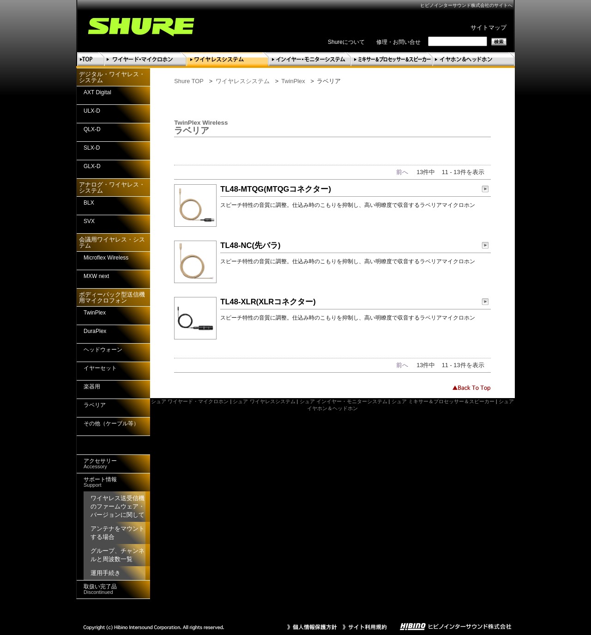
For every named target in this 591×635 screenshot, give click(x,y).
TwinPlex (293, 81)
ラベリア (95, 405)
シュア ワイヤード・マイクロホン (190, 401)
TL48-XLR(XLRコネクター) (268, 301)
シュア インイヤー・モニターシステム (343, 401)
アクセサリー (100, 463)
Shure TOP (189, 81)
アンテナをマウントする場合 (117, 532)
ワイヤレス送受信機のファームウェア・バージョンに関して (117, 506)
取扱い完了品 (100, 589)
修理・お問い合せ (398, 42)
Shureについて (346, 42)
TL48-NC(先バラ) (250, 245)
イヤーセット (100, 368)
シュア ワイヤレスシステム (264, 401)
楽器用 (92, 386)
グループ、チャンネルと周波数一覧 (117, 554)
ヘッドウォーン (103, 349)
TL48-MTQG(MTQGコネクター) (275, 189)
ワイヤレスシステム (243, 81)
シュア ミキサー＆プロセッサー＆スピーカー (443, 401)
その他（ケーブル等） (111, 423)
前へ (402, 172)
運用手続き (105, 572)
